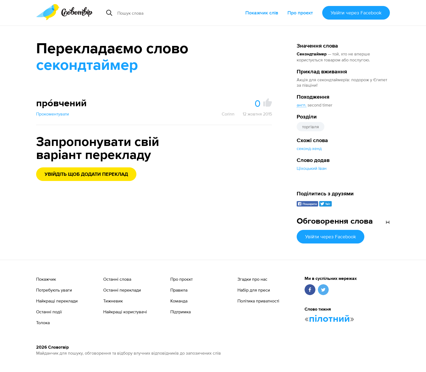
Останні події (49, 311)
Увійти (356, 12)
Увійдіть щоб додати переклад (86, 174)
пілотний (329, 319)
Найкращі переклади (57, 300)
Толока (43, 322)
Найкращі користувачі (125, 311)
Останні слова (117, 279)
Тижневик (113, 300)
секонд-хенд (309, 148)
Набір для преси (253, 289)
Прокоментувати (52, 113)
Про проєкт (300, 12)
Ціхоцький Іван (312, 168)
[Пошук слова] (165, 12)
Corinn (228, 113)
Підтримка (180, 311)
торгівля (310, 126)
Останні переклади (122, 289)
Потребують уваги (54, 289)
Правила (178, 289)
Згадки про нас (252, 279)
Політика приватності (258, 300)
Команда (178, 300)
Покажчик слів (261, 12)
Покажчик (46, 279)
